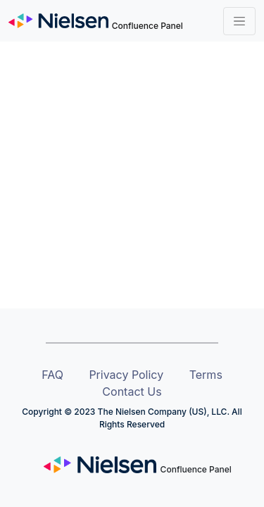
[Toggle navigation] (239, 21)
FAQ (52, 375)
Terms (205, 375)
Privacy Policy (126, 375)
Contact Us (131, 391)
